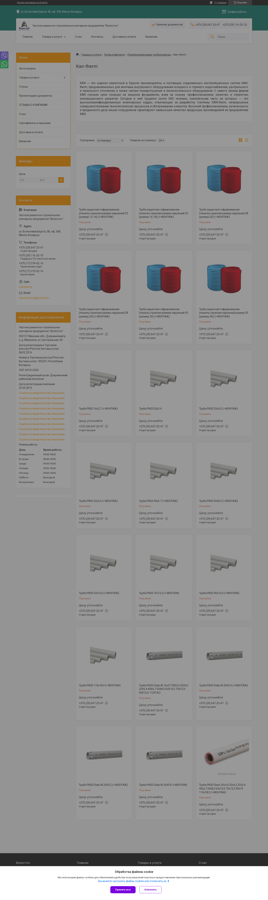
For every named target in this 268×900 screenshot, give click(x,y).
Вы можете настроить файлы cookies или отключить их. (132, 881)
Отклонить (150, 889)
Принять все (123, 889)
